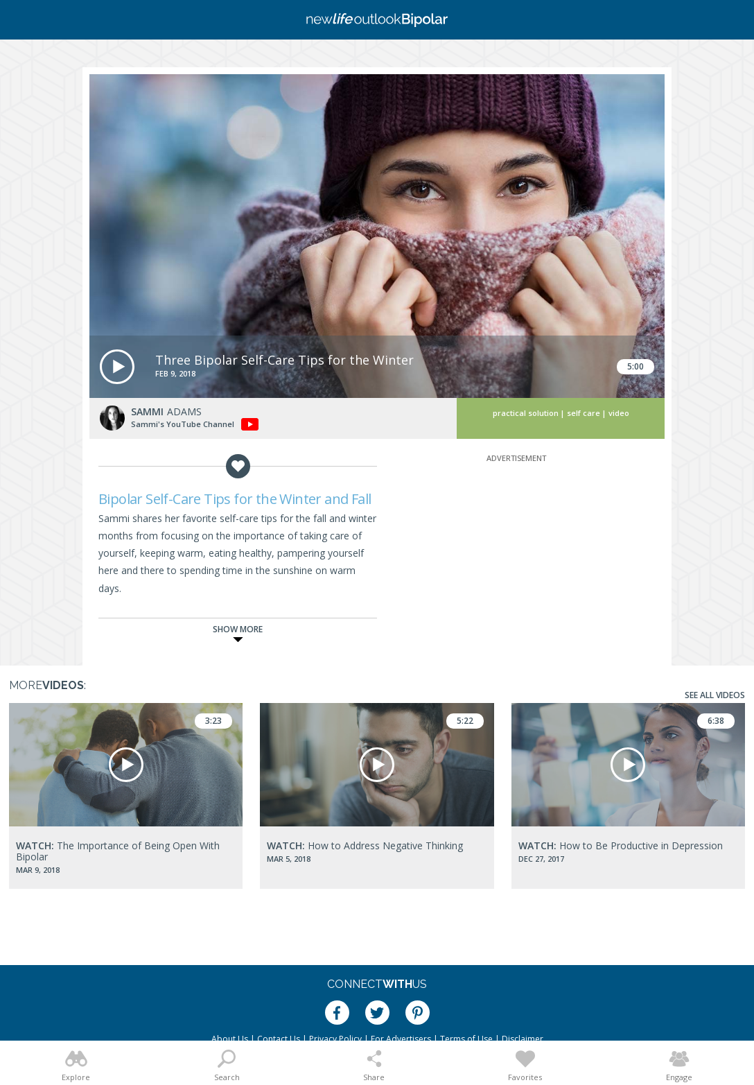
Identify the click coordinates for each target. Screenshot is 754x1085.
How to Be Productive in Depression (620, 845)
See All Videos (715, 695)
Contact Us (278, 1039)
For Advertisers (401, 1039)
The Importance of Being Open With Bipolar (118, 851)
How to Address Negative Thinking (365, 845)
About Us (229, 1039)
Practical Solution (526, 413)
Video (618, 413)
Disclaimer (522, 1039)
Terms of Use (466, 1039)
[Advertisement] (516, 552)
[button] (117, 366)
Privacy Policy (335, 1039)
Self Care (583, 413)
